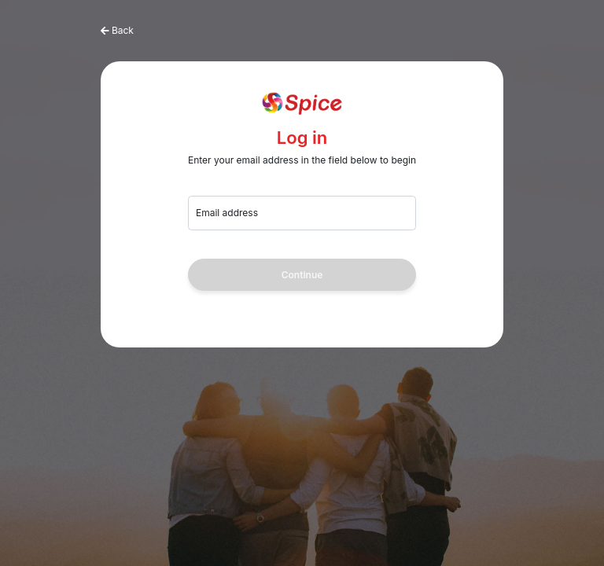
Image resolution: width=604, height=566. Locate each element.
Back (123, 30)
